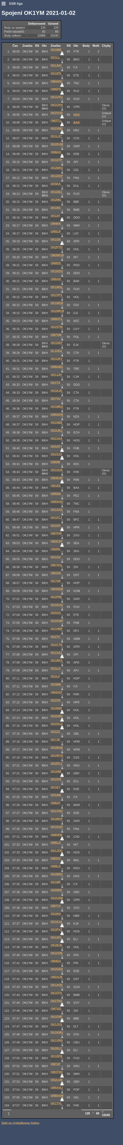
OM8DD (56, 263)
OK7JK (55, 739)
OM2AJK (57, 977)
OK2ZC (55, 731)
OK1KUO (57, 604)
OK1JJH (56, 374)
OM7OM (56, 334)
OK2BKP (57, 818)
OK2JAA (56, 438)
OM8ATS (56, 319)
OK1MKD (57, 406)
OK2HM (56, 771)
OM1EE (56, 485)
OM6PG (56, 89)
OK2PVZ (56, 929)
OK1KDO (57, 271)
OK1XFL (56, 937)
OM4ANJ (57, 81)
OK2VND (57, 128)
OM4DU (56, 961)
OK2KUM (57, 144)
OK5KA (56, 183)
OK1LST (56, 136)
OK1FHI (56, 779)
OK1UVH (57, 104)
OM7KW (56, 533)
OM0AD (56, 279)
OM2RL (56, 549)
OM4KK (56, 223)
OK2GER (57, 969)
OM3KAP (57, 478)
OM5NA (56, 493)
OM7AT (56, 1064)
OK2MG (56, 199)
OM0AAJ (57, 1087)
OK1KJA (56, 921)
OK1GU (56, 557)
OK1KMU (57, 1032)
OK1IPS (56, 73)
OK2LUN (57, 1079)
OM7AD (56, 1008)
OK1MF (56, 882)
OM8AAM (57, 1095)
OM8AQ (56, 152)
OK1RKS (57, 660)
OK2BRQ (57, 167)
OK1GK (56, 239)
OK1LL (55, 57)
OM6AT (56, 803)
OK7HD (56, 581)
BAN (76, 122)
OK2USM (57, 898)
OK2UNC (57, 716)
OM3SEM (57, 589)
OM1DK (56, 573)
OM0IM (55, 462)
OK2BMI (56, 708)
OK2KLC (57, 1048)
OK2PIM (56, 596)
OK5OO (56, 612)
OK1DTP (56, 160)
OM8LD (56, 866)
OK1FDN (57, 953)
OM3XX (56, 858)
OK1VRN (57, 1040)
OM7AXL (57, 565)
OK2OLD (57, 723)
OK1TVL (56, 1103)
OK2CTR (57, 644)
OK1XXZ (56, 652)
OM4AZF (57, 692)
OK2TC (55, 636)
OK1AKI (56, 65)
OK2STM (57, 326)
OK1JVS (56, 1024)
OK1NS (56, 207)
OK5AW (56, 795)
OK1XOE (57, 985)
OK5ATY (56, 446)
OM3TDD (57, 1072)
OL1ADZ (56, 350)
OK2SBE (57, 422)
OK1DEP (57, 342)
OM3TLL (56, 120)
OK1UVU (57, 97)
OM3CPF (57, 541)
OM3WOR (57, 255)
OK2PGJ (56, 763)
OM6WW (56, 834)
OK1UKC (57, 430)
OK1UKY (57, 358)
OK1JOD (57, 850)
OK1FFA (56, 993)
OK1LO (56, 668)
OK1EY (55, 787)
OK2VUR (57, 112)
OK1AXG (57, 509)
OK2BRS (57, 874)
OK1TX (55, 382)
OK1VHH (57, 811)
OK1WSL (57, 287)
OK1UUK (57, 470)
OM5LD (56, 842)
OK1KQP (57, 826)
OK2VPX (56, 295)
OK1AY (55, 215)
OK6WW (56, 890)
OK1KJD (56, 390)
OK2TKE (56, 1000)
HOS (76, 114)
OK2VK (56, 700)
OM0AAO (57, 501)
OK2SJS (56, 454)
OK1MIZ (56, 49)
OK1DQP (57, 175)
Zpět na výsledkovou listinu (20, 1123)
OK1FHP (56, 1016)
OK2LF (55, 676)
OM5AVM (57, 414)
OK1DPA (57, 1056)
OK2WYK (57, 755)
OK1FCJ (56, 517)
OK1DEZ (56, 191)
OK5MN (56, 684)
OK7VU (56, 398)
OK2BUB (57, 747)
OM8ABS (57, 366)
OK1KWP (57, 620)
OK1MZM (57, 303)
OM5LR (56, 231)
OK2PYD (57, 247)
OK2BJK (56, 945)
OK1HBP (57, 628)
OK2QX (56, 525)
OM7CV (56, 905)
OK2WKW (57, 311)
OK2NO (56, 913)
